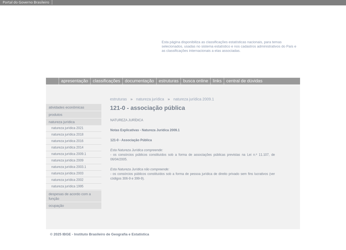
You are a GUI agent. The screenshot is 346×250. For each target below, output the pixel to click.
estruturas (118, 99)
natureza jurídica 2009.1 (193, 99)
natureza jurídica (150, 99)
